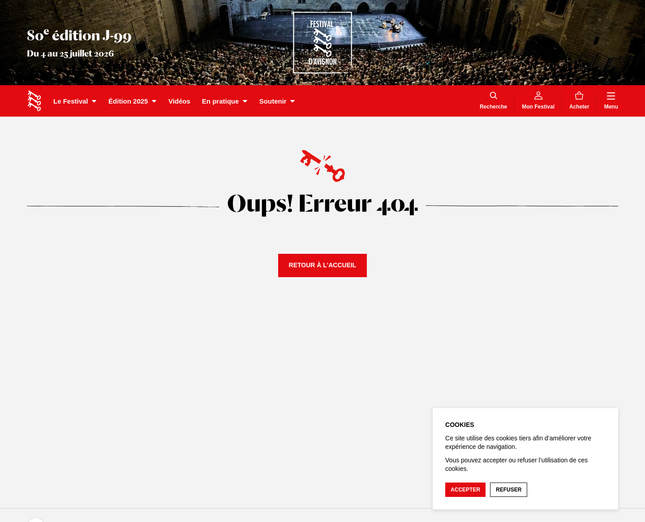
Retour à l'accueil (323, 265)
